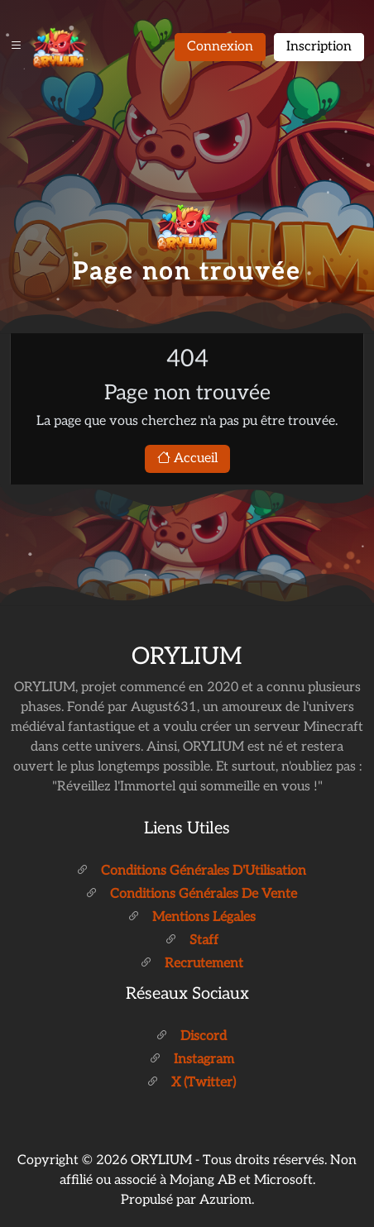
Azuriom (225, 1200)
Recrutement (191, 964)
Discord (191, 1036)
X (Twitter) (191, 1083)
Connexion (220, 47)
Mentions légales (191, 917)
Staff (191, 940)
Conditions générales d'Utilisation (191, 871)
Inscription (319, 47)
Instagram (191, 1059)
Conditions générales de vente (191, 894)
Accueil (187, 458)
